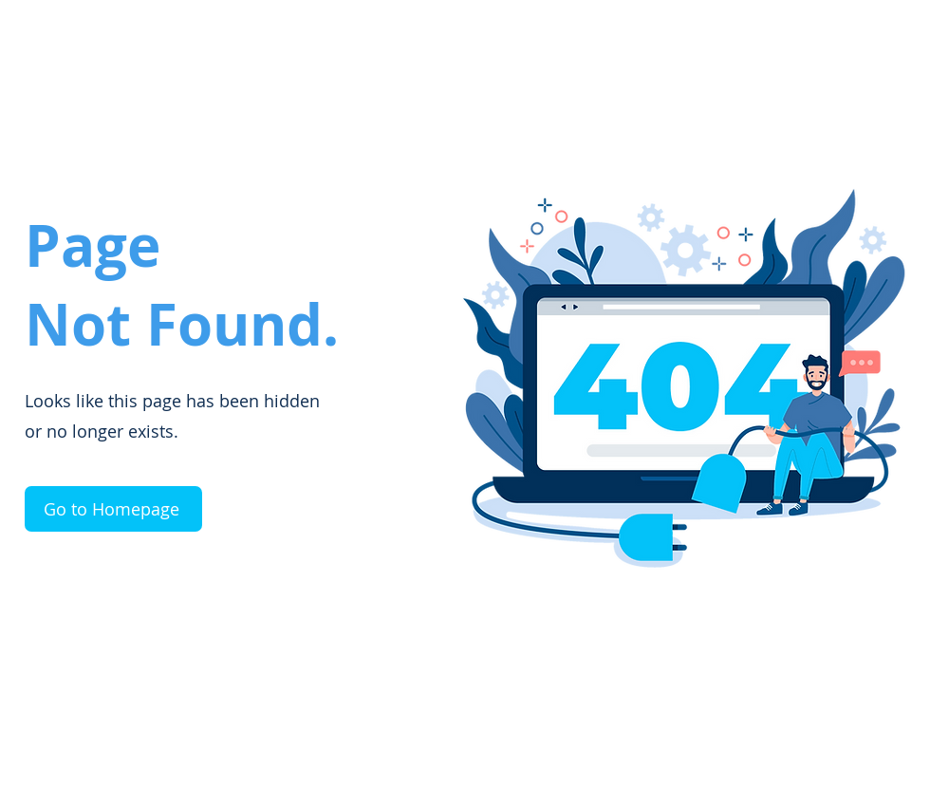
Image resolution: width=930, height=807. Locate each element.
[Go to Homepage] (113, 509)
